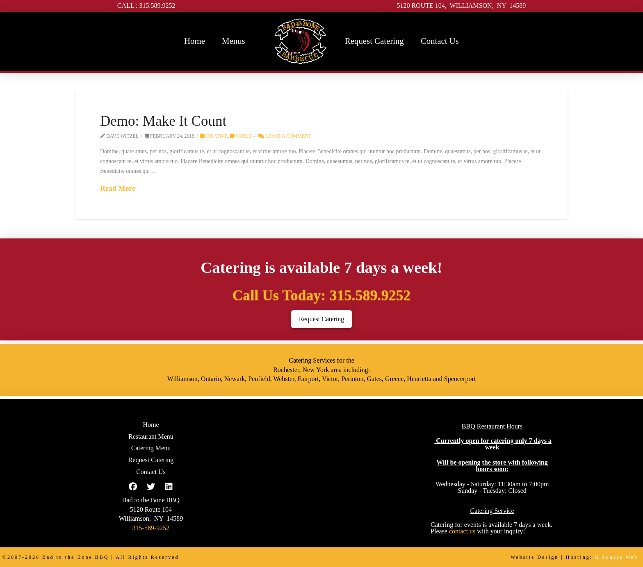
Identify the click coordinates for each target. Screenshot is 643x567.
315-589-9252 (151, 527)
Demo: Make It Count (163, 121)
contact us (462, 531)
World (241, 136)
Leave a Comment (284, 136)
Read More (117, 188)
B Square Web (616, 557)
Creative (214, 136)
